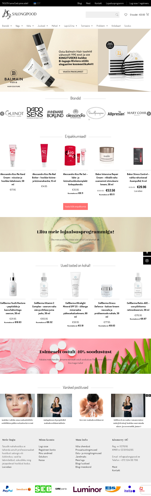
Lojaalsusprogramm (115, 3)
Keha (30, 26)
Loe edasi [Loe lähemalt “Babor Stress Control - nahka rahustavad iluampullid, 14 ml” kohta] (138, 191)
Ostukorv (43, 456)
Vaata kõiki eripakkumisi (75, 206)
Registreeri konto (47, 449)
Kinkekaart (116, 25)
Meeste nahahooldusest (91, 420)
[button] (2, 114)
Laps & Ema (70, 26)
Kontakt (98, 3)
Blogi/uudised (83, 463)
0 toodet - (139, 14)
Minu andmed (45, 453)
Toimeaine (87, 26)
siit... (99, 239)
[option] (14, 114)
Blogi (80, 3)
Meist (88, 3)
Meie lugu (80, 460)
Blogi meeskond (83, 466)
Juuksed (43, 26)
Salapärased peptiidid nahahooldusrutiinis (54, 422)
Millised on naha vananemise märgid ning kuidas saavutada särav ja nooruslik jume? (128, 423)
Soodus (127, 25)
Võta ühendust (83, 446)
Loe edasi (7, 466)
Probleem (102, 26)
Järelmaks (81, 456)
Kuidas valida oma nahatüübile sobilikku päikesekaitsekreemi (17, 422)
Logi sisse (43, 446)
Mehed (56, 26)
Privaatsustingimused (86, 449)
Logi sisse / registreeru (139, 3)
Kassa (42, 460)
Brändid (7, 26)
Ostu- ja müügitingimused (89, 453)
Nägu (19, 26)
